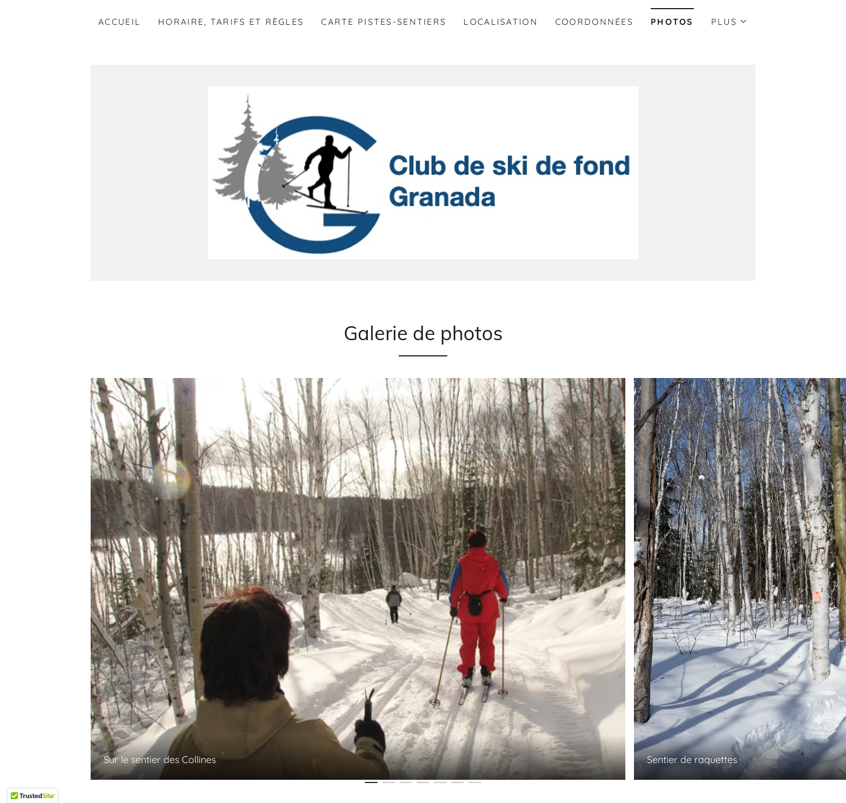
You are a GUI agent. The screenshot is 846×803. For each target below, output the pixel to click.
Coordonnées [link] (594, 21)
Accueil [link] (119, 21)
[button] (729, 21)
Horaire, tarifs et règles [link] (231, 21)
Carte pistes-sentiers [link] (383, 21)
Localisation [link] (500, 21)
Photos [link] (672, 21)
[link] (423, 172)
